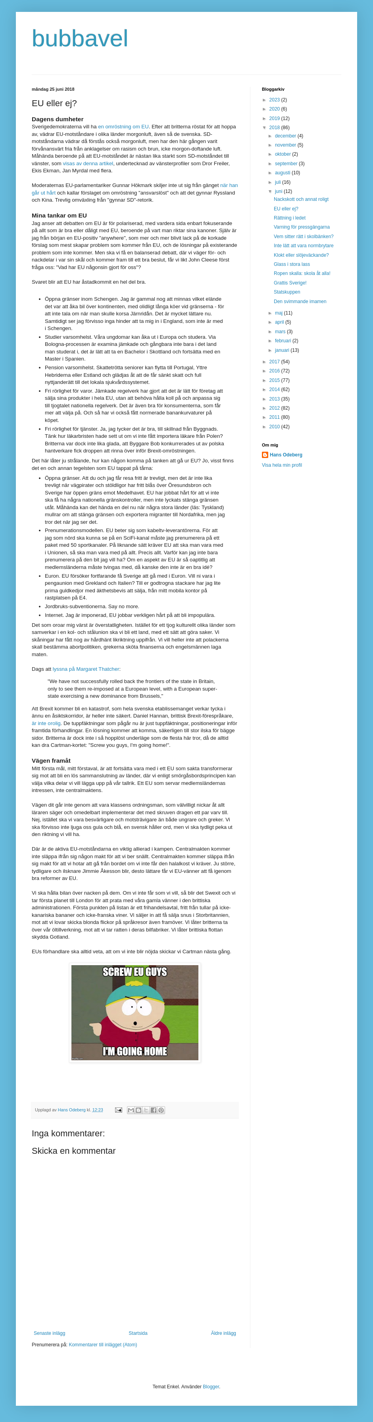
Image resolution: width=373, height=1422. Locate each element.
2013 (275, 399)
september (287, 163)
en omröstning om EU (123, 127)
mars (281, 331)
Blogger (211, 1387)
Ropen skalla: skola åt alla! (302, 273)
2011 (275, 417)
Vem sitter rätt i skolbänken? (304, 236)
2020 (275, 109)
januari (282, 350)
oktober (283, 154)
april (280, 322)
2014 (275, 389)
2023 (275, 100)
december (286, 136)
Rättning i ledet (290, 218)
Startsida (138, 1333)
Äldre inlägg (223, 1333)
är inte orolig (46, 723)
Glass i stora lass (292, 264)
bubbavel (80, 38)
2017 (275, 362)
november (286, 145)
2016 (275, 371)
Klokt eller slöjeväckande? (301, 255)
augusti (283, 173)
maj (279, 313)
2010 (275, 426)
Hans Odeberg (286, 455)
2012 (275, 408)
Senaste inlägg (49, 1333)
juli (278, 182)
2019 (275, 118)
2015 (275, 380)
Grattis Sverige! (290, 283)
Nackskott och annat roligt (301, 199)
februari (283, 341)
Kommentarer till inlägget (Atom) (103, 1345)
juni (279, 191)
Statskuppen (287, 292)
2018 (275, 127)
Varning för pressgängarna (302, 227)
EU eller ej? (286, 209)
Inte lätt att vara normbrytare (304, 245)
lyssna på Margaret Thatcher (86, 669)
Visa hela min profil (282, 465)
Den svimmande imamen (300, 301)
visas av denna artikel (88, 163)
